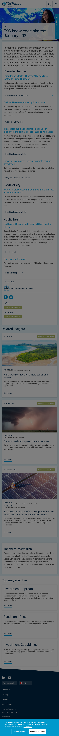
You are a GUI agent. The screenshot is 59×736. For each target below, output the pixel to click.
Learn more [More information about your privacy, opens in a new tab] (28, 727)
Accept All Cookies (37, 731)
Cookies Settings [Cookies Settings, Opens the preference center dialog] (19, 731)
